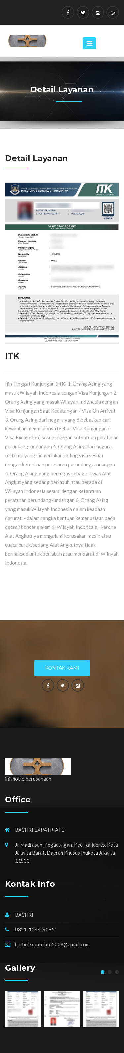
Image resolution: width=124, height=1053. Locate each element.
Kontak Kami (62, 668)
